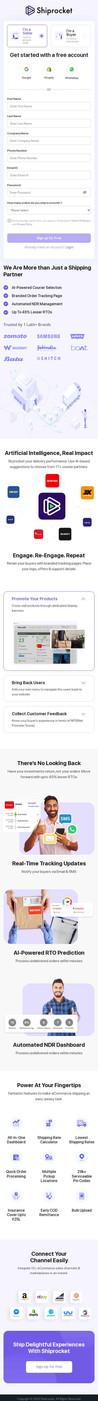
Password (14, 185)
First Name (14, 99)
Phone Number (17, 150)
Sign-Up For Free (49, 1366)
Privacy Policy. (25, 224)
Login (69, 247)
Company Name (18, 133)
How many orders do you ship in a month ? (34, 203)
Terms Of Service (80, 220)
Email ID (12, 168)
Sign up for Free (49, 238)
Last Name (14, 116)
